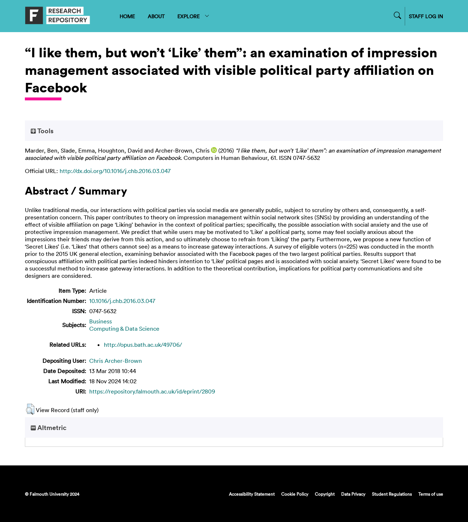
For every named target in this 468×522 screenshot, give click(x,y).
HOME (127, 16)
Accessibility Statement (252, 494)
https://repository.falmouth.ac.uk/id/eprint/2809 (152, 391)
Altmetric (49, 427)
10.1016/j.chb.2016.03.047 (122, 300)
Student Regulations (392, 494)
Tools (42, 130)
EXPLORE (193, 16)
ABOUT (156, 16)
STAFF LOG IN (426, 16)
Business (100, 321)
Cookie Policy (294, 494)
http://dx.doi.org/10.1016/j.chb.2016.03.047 (115, 170)
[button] (30, 409)
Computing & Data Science (124, 328)
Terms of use (430, 494)
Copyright (325, 494)
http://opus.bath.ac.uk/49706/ (143, 344)
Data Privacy (353, 494)
